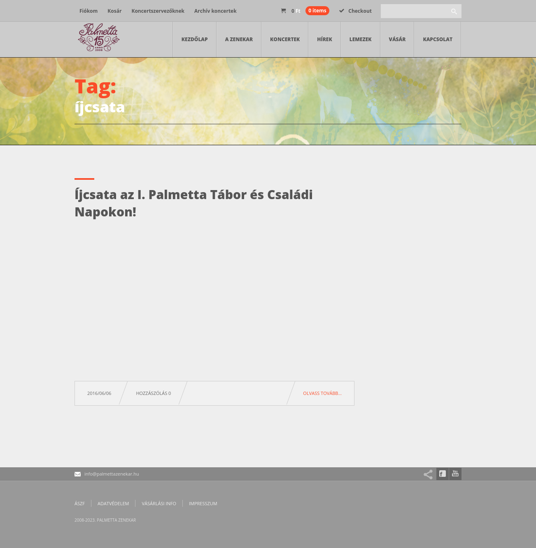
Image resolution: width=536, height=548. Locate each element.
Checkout (355, 10)
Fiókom (88, 10)
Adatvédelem (113, 503)
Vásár (397, 39)
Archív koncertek (215, 10)
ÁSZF (80, 503)
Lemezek (361, 39)
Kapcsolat (437, 39)
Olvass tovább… (322, 393)
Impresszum (203, 503)
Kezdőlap (195, 39)
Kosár (114, 10)
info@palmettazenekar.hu (111, 474)
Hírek (324, 39)
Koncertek (285, 39)
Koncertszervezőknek (157, 10)
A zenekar (239, 39)
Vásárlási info (159, 503)
